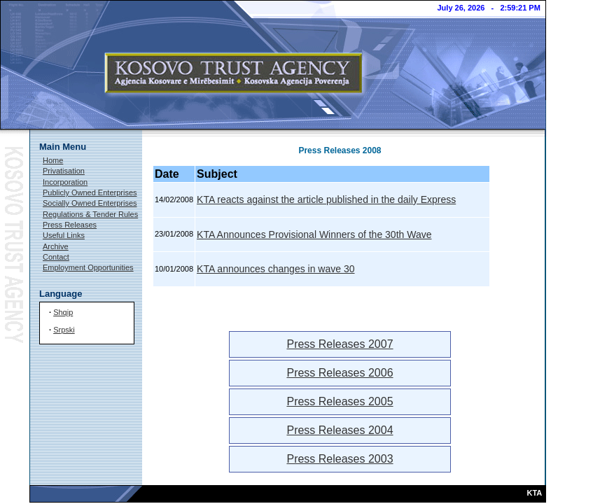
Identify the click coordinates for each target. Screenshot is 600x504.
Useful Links (64, 235)
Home (53, 160)
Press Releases (70, 224)
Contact (56, 257)
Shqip (63, 312)
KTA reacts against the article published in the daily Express (326, 199)
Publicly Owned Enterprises (90, 192)
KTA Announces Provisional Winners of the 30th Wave (314, 234)
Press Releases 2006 (339, 373)
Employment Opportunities (88, 267)
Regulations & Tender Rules (90, 214)
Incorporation (65, 182)
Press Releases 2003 (339, 459)
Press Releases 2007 (339, 344)
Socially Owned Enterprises (90, 203)
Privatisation (64, 171)
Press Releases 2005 (339, 401)
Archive (56, 246)
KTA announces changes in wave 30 (275, 268)
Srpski (64, 330)
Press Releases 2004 (339, 430)
